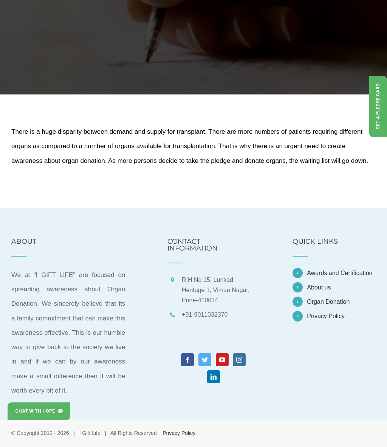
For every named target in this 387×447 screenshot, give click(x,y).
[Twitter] (204, 359)
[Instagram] (239, 359)
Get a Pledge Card (378, 107)
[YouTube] (222, 359)
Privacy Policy (326, 316)
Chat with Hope (39, 411)
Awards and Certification (339, 273)
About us (319, 287)
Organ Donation (328, 302)
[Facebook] (187, 359)
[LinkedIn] (213, 376)
